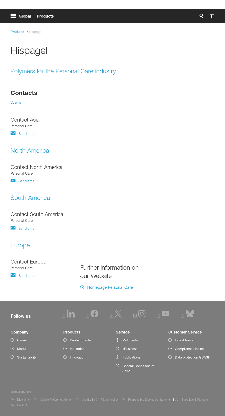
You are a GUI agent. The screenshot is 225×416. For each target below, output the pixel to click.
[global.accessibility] (112, 17)
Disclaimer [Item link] (24, 399)
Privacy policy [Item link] (110, 399)
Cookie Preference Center (56, 399)
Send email (27, 133)
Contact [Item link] (22, 405)
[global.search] (101, 17)
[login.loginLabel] (147, 17)
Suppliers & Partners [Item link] (195, 399)
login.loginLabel (151, 17)
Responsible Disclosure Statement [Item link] (150, 399)
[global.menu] (34, 17)
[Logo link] (197, 17)
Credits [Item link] (86, 399)
